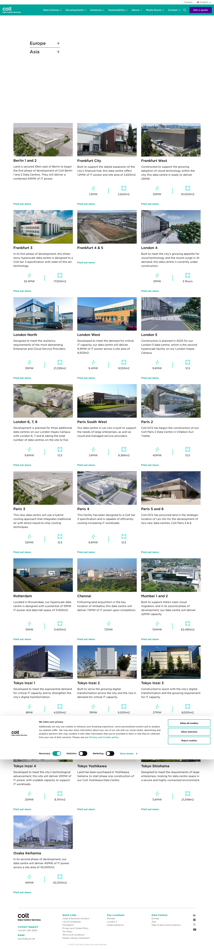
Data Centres (51, 9)
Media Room (153, 9)
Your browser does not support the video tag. (117, 66)
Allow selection (189, 921)
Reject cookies (189, 930)
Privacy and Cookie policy (104, 927)
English (202, 2)
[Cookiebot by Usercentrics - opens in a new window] (19, 943)
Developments (75, 9)
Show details (127, 943)
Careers (188, 2)
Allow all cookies (189, 912)
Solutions (96, 9)
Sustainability (116, 9)
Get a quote (200, 9)
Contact (173, 9)
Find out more (22, 203)
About (135, 9)
